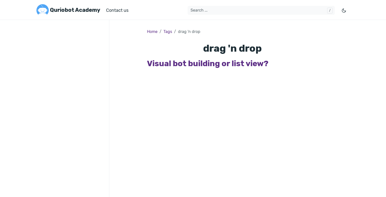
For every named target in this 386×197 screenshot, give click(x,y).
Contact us (117, 10)
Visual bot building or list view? (207, 63)
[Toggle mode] (344, 10)
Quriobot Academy (68, 10)
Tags (167, 31)
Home (152, 31)
